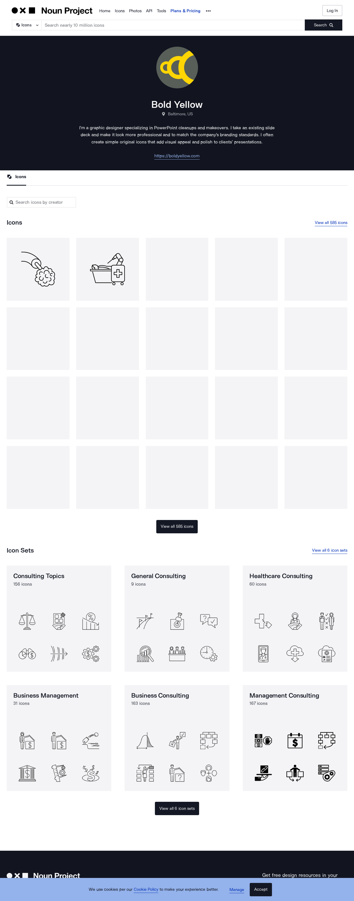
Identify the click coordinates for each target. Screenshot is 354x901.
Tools (161, 10)
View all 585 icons (331, 222)
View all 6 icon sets (329, 550)
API (149, 10)
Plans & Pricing (185, 10)
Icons (120, 10)
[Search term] (173, 25)
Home (104, 10)
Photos (135, 10)
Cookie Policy (147, 891)
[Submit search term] (323, 25)
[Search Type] (26, 25)
